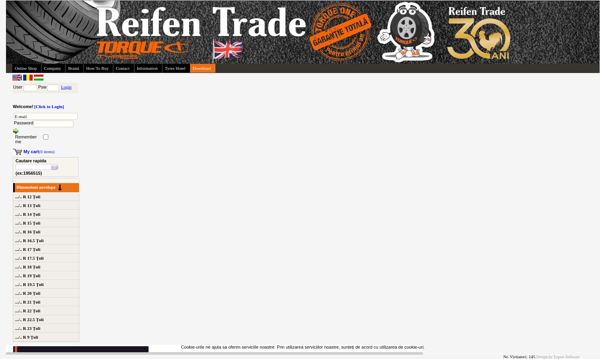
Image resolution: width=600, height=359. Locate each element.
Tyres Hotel (175, 68)
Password (23, 122)
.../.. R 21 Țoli (27, 302)
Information (147, 68)
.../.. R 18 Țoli (27, 266)
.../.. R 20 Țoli (27, 293)
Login (66, 87)
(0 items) (39, 151)
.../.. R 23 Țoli (27, 328)
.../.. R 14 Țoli (27, 214)
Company (52, 68)
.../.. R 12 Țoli (27, 196)
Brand (73, 68)
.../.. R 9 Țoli (26, 337)
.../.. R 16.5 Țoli (29, 240)
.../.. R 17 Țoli (27, 249)
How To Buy (97, 68)
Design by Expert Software (558, 357)
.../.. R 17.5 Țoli (29, 258)
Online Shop (26, 68)
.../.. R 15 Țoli (27, 223)
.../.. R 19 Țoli (27, 275)
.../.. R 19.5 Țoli (29, 284)
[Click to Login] (49, 106)
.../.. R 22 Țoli (27, 310)
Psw (42, 87)
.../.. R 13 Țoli (27, 205)
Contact (122, 68)
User (17, 87)
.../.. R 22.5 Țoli (29, 319)
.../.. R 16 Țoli (27, 231)
